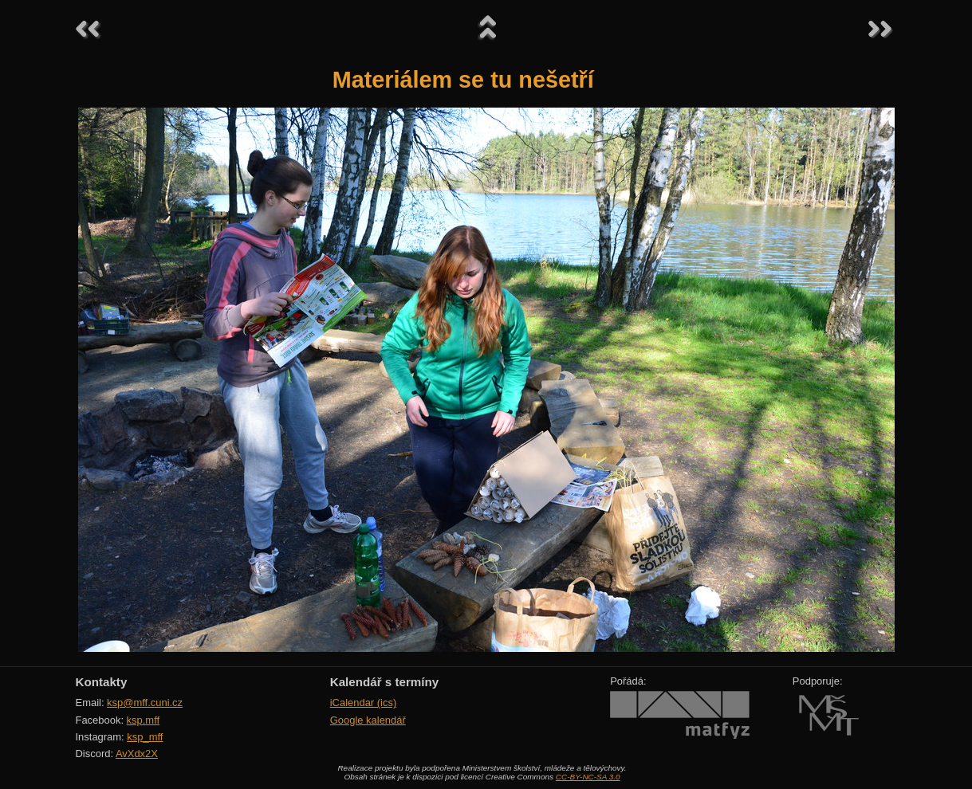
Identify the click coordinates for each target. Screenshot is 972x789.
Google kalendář (368, 720)
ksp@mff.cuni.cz (145, 703)
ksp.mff (143, 720)
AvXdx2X (137, 754)
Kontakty (102, 682)
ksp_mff (145, 737)
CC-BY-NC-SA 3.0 (588, 776)
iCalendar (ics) (363, 703)
